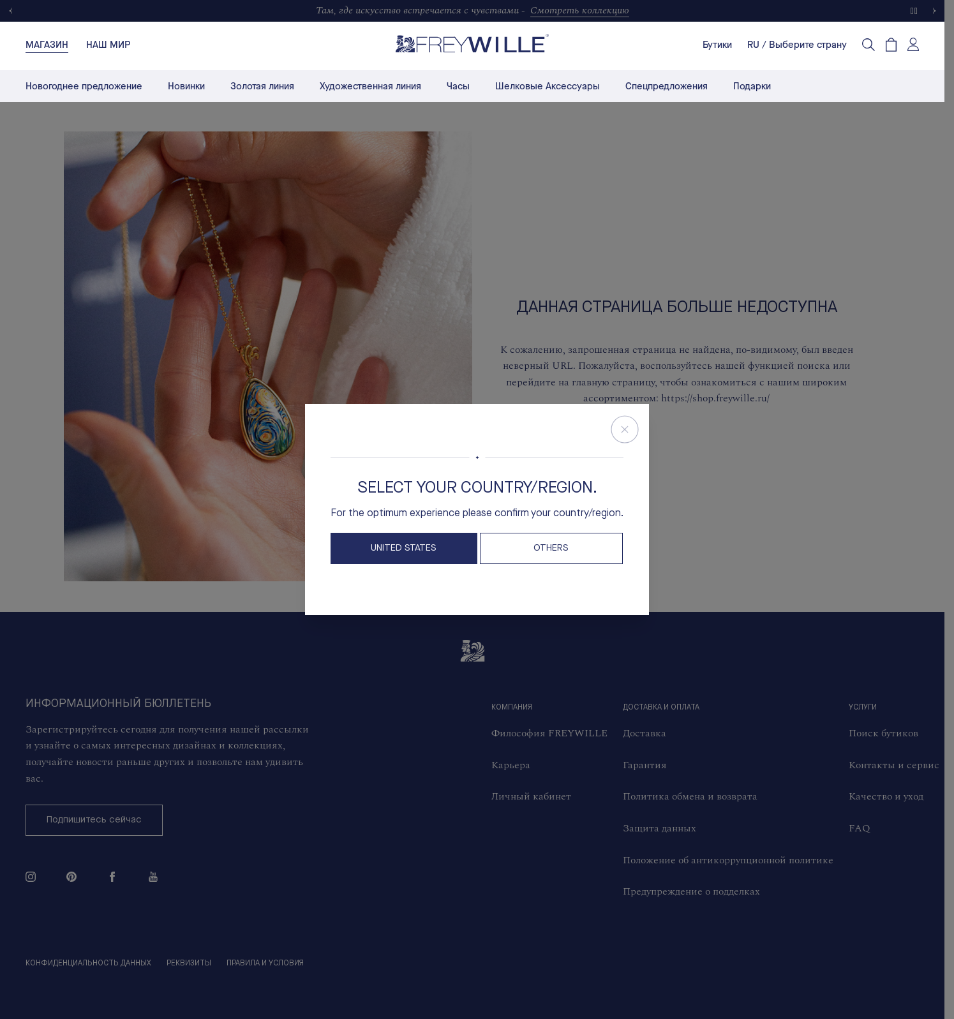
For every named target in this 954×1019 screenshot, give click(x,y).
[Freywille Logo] (472, 43)
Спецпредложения (666, 86)
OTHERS (551, 548)
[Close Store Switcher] (625, 429)
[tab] (47, 44)
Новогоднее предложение (84, 86)
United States (403, 548)
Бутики (717, 44)
